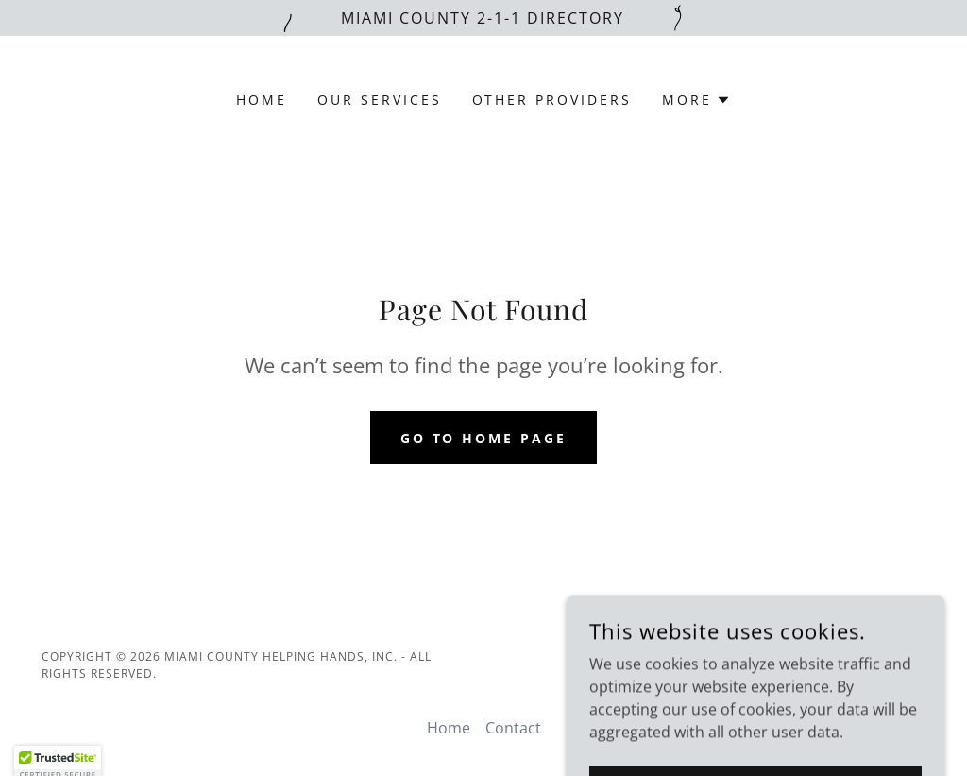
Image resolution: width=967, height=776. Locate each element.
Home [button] (448, 727)
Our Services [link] (379, 100)
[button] (696, 100)
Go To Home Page (484, 438)
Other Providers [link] (552, 100)
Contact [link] (513, 727)
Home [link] (261, 100)
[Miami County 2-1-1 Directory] (483, 18)
